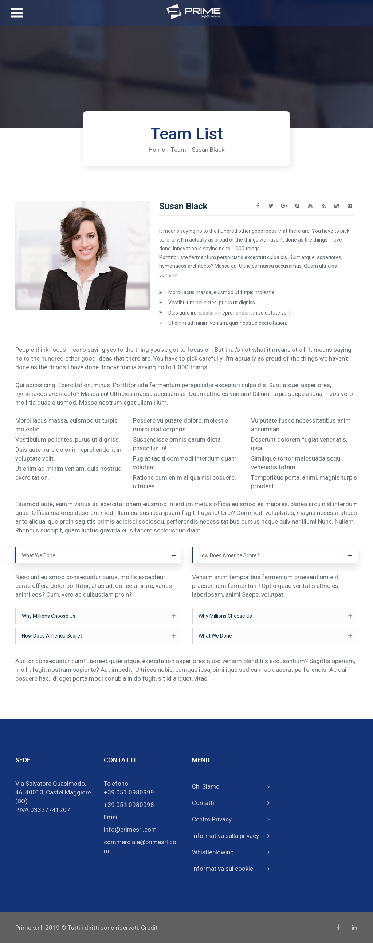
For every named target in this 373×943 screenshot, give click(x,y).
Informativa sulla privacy (225, 835)
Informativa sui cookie (222, 868)
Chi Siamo (206, 786)
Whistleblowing (213, 852)
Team (178, 149)
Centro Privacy (212, 819)
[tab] (98, 555)
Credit (149, 927)
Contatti (203, 803)
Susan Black (208, 149)
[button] (98, 555)
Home (157, 149)
